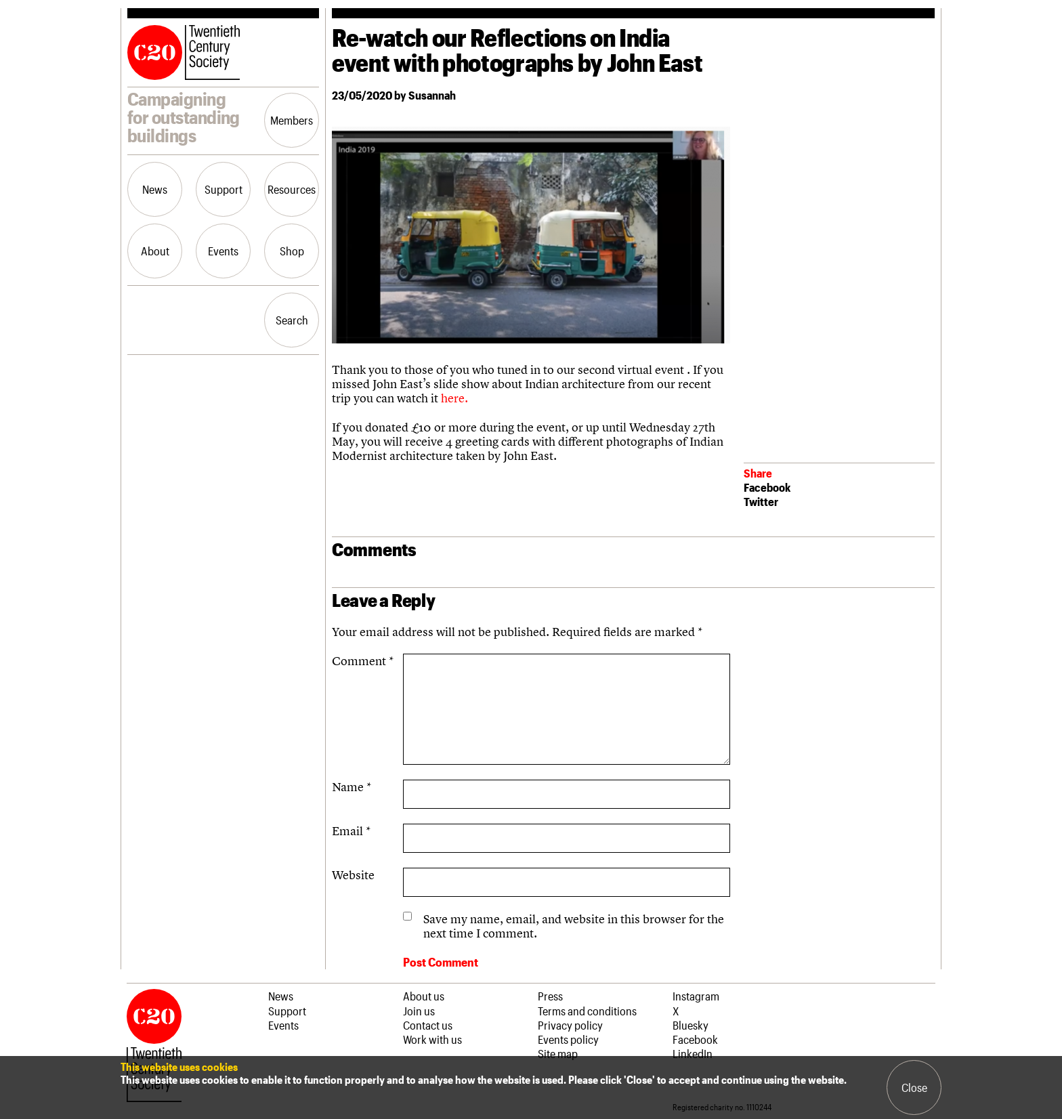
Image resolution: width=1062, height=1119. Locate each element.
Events (223, 250)
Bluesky (690, 1025)
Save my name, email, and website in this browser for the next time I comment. (573, 926)
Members (291, 120)
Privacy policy (570, 1025)
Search (292, 319)
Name (351, 787)
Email (351, 831)
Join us (419, 1010)
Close (914, 1087)
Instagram (696, 995)
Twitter (761, 501)
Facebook (767, 487)
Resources (292, 189)
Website (353, 875)
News (154, 189)
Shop (292, 250)
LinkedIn (693, 1053)
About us (423, 995)
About (155, 250)
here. (454, 398)
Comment (363, 661)
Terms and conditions (587, 1010)
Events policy (568, 1039)
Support (223, 189)
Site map (558, 1053)
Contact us (427, 1025)
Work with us (432, 1039)
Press (550, 995)
